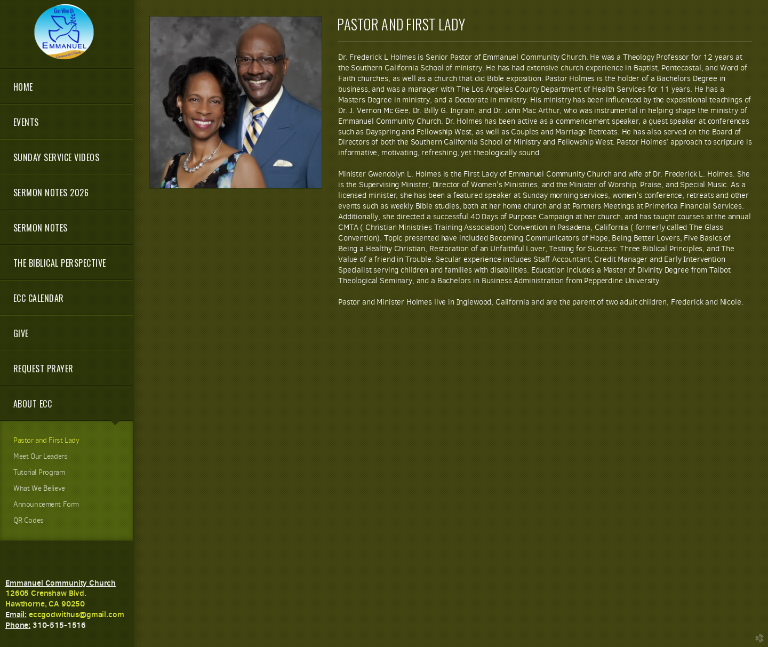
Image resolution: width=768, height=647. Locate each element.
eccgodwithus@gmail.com (76, 614)
